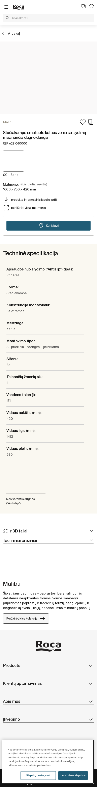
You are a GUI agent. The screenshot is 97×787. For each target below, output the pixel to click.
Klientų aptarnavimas (48, 683)
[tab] (48, 531)
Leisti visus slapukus (73, 775)
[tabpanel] (4, 564)
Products (48, 665)
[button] (7, 18)
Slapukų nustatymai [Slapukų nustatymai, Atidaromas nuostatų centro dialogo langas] (38, 775)
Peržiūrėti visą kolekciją (25, 618)
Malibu (12, 583)
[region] (48, 762)
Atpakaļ (14, 33)
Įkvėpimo (48, 719)
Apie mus (48, 701)
